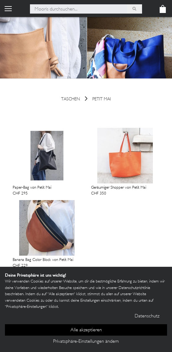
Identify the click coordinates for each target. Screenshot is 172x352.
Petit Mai (101, 100)
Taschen (70, 100)
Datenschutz (147, 316)
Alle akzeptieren (86, 330)
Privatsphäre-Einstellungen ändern (86, 341)
